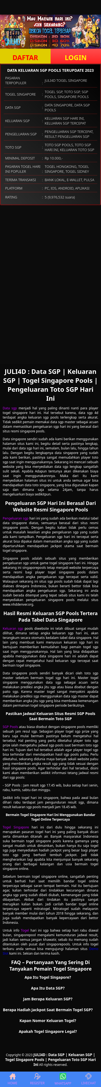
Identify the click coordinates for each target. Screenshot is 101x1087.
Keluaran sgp (13, 628)
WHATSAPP (63, 1079)
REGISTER (37, 1079)
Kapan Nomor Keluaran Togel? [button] (47, 1020)
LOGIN (76, 57)
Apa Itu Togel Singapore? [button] (48, 977)
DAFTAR (25, 57)
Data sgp (10, 408)
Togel (25, 930)
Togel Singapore (16, 827)
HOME (12, 1079)
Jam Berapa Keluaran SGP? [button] (47, 998)
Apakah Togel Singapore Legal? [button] (48, 1031)
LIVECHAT (88, 1079)
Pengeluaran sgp (16, 518)
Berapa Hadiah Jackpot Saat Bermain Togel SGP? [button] (48, 1009)
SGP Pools (10, 726)
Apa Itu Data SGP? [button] (48, 988)
